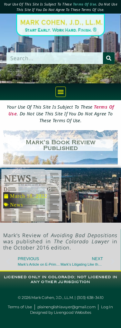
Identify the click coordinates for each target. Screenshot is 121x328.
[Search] (109, 58)
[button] (60, 92)
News (16, 204)
